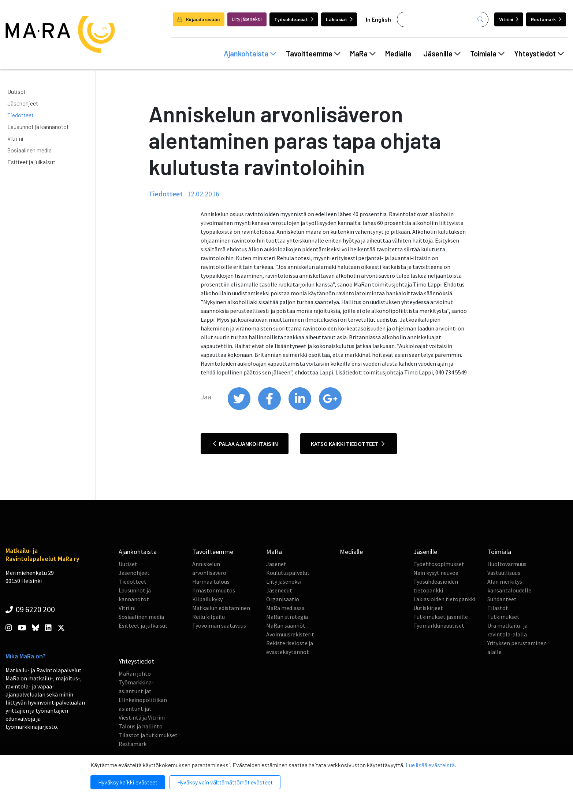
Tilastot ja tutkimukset (148, 735)
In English (378, 19)
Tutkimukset (503, 616)
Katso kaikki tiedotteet (347, 443)
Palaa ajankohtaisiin (245, 443)
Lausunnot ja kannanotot (38, 126)
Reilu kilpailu (208, 616)
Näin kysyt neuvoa (435, 572)
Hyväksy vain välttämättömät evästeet (225, 782)
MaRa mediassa (285, 608)
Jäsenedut (279, 590)
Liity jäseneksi (283, 581)
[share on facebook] (270, 408)
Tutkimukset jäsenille (440, 616)
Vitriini (508, 19)
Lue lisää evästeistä (430, 764)
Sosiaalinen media (29, 150)
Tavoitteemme (313, 53)
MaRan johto (135, 673)
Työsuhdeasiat (293, 19)
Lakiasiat (339, 19)
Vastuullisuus (503, 572)
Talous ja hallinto (141, 726)
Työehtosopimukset (438, 564)
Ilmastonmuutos (213, 590)
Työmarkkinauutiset (438, 625)
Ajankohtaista (250, 53)
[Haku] (442, 19)
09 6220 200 (30, 609)
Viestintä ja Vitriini (142, 717)
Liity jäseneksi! (247, 19)
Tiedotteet (20, 114)
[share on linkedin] (300, 408)
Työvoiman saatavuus (219, 625)
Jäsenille (442, 53)
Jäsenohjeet (22, 103)
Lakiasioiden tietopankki (444, 599)
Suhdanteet (502, 599)
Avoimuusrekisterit (290, 634)
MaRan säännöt (285, 625)
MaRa (363, 53)
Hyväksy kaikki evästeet (127, 782)
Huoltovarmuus (507, 564)
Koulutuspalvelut (288, 572)
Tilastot (497, 608)
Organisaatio (282, 599)
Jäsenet (276, 564)
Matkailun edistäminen (221, 608)
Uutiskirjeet (428, 608)
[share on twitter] (239, 408)
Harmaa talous (211, 581)
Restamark (546, 19)
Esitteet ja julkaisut (31, 161)
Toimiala (487, 53)
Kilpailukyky (207, 599)
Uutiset (16, 91)
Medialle (398, 53)
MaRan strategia (287, 616)
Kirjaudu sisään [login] (199, 19)
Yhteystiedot (539, 53)
